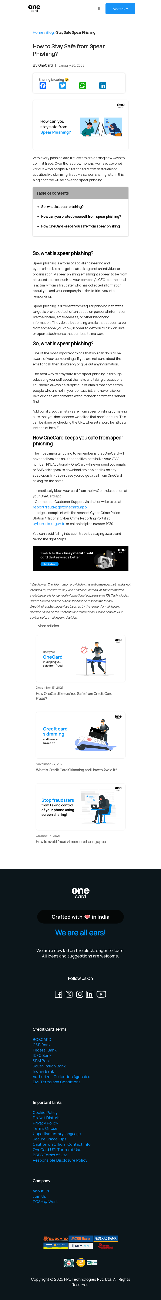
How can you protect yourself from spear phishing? (81, 216)
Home (38, 32)
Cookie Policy (45, 1112)
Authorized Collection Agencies (61, 1076)
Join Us (39, 1196)
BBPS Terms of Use (50, 1154)
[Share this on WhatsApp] (83, 85)
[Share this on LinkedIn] (103, 85)
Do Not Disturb (46, 1117)
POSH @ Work (45, 1201)
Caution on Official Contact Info (62, 1144)
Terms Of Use (45, 1128)
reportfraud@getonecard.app (60, 507)
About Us (41, 1190)
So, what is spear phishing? (62, 206)
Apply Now (120, 9)
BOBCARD (42, 1039)
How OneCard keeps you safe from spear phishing (80, 226)
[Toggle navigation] (99, 8)
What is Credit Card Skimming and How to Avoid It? (76, 770)
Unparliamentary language (57, 1133)
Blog (50, 32)
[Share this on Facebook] (43, 85)
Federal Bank (44, 1050)
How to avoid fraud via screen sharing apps (71, 841)
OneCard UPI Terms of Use (57, 1149)
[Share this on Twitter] (63, 85)
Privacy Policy (45, 1123)
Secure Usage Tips (49, 1138)
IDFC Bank (42, 1055)
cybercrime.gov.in (49, 523)
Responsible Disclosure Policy (60, 1160)
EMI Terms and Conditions (56, 1081)
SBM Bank (42, 1060)
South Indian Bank (49, 1065)
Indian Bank (43, 1071)
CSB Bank (41, 1044)
